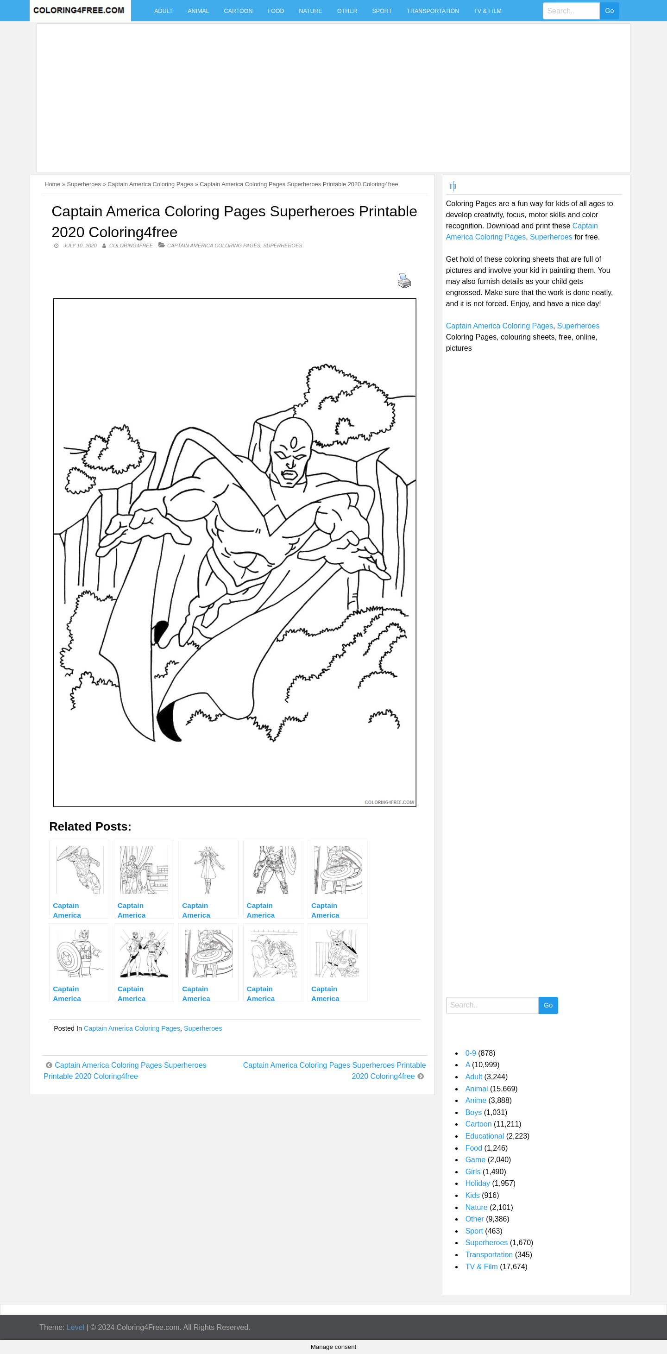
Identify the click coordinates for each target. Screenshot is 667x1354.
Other (347, 11)
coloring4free (131, 245)
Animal (198, 11)
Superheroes (84, 184)
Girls (473, 1172)
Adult (163, 11)
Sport (382, 11)
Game (476, 1160)
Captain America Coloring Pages (150, 184)
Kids (473, 1195)
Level (75, 1327)
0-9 (471, 1053)
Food (276, 11)
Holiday (478, 1183)
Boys (474, 1112)
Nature (310, 11)
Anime (476, 1100)
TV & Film (488, 11)
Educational (485, 1136)
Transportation (433, 11)
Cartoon (238, 11)
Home (52, 184)
